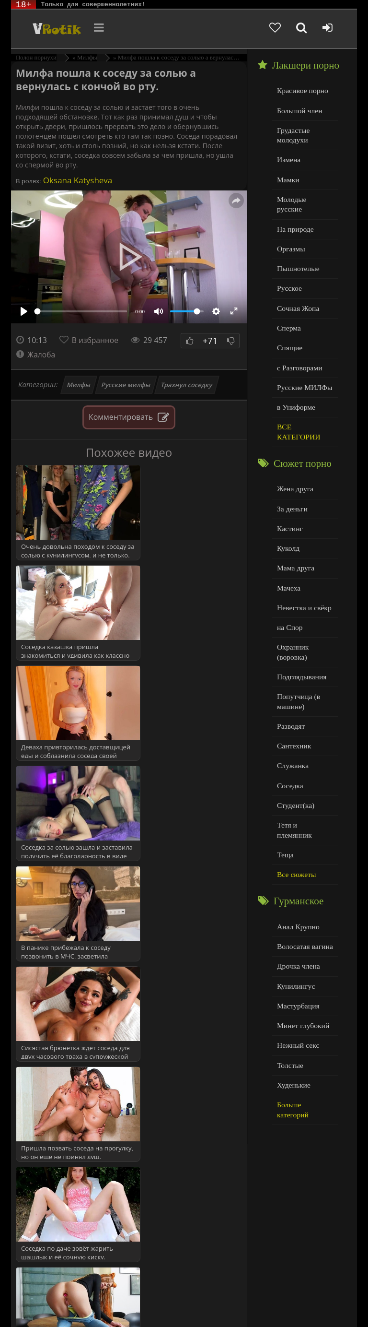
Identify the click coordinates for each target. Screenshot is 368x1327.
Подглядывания (301, 656)
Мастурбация (297, 969)
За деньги (292, 491)
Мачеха (288, 569)
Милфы (79, 384)
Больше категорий (305, 1066)
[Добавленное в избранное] (275, 29)
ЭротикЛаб (36, 1294)
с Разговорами (299, 352)
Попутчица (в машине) (298, 680)
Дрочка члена (297, 931)
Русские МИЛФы (303, 372)
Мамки (288, 177)
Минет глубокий (302, 989)
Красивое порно (301, 90)
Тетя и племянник (304, 801)
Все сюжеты (295, 840)
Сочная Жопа (297, 294)
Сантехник (293, 723)
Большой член (299, 110)
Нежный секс (297, 1008)
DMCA (193, 1294)
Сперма (288, 313)
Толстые (289, 1027)
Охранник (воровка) (292, 632)
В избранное (95, 340)
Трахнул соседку (186, 384)
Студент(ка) (295, 782)
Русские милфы (125, 384)
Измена (288, 158)
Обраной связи (198, 1309)
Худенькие (293, 1047)
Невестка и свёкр (303, 588)
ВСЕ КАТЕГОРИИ (298, 415)
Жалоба (36, 354)
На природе (294, 216)
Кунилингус (295, 950)
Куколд (288, 530)
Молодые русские (304, 197)
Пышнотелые (297, 255)
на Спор (289, 608)
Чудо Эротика (57, 29)
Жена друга (294, 471)
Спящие (289, 333)
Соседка (289, 762)
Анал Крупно (297, 892)
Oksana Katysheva (76, 180)
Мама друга (295, 549)
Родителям (84, 1301)
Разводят (290, 704)
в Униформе (295, 391)
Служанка (292, 743)
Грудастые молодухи (293, 134)
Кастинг (289, 510)
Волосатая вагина (304, 911)
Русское (289, 274)
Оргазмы (290, 235)
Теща (285, 821)
